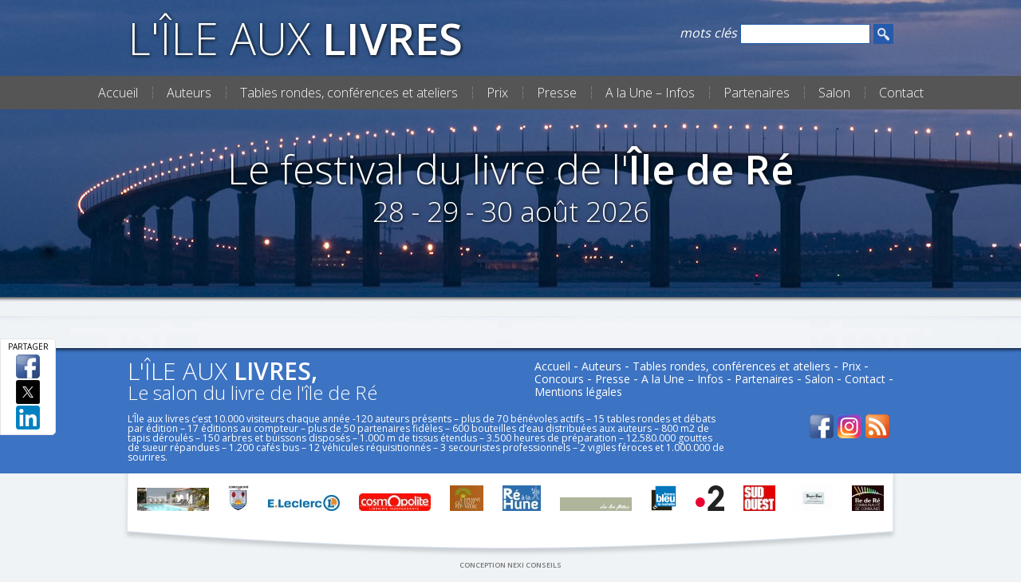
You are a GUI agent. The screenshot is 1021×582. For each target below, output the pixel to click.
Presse (557, 92)
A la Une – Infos (650, 92)
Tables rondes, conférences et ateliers (349, 92)
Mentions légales (578, 391)
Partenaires (756, 92)
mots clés (708, 33)
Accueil (118, 92)
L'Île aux (295, 38)
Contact (901, 92)
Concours (559, 378)
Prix (497, 92)
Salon (834, 92)
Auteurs (189, 92)
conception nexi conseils (510, 565)
